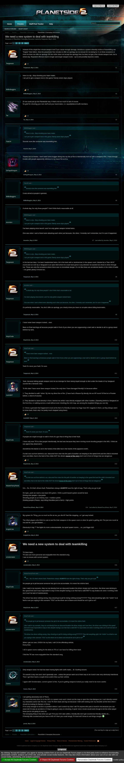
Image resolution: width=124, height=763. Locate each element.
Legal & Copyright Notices (38, 741)
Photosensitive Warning (75, 741)
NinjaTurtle (10, 336)
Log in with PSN (113, 6)
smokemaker (10, 557)
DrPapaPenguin (11, 170)
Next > (26, 43)
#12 (116, 418)
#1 (116, 67)
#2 (116, 93)
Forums (20, 24)
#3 (116, 119)
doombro (9, 222)
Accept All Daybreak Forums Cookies (19, 760)
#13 (116, 464)
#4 (116, 148)
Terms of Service (62, 741)
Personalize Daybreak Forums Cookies (94, 760)
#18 (116, 661)
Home (9, 24)
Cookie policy (118, 760)
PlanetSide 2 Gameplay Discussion (24, 39)
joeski (8, 711)
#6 (116, 200)
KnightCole (10, 529)
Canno (8, 683)
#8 (116, 277)
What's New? (23, 29)
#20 (116, 723)
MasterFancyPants (12, 486)
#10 (116, 340)
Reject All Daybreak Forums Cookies (57, 760)
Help (51, 24)
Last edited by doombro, (106, 240)
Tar (7, 115)
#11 (116, 373)
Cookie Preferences (90, 741)
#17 (116, 607)
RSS (98, 741)
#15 (116, 535)
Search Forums (10, 29)
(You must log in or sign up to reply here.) (106, 730)
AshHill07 (9, 395)
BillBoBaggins (11, 89)
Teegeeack (44, 39)
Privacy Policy (51, 741)
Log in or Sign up (99, 6)
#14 (87, 507)
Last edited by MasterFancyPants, (103, 507)
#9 (116, 314)
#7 (93, 240)
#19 (116, 689)
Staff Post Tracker (36, 24)
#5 (116, 174)
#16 (116, 565)
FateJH (8, 141)
